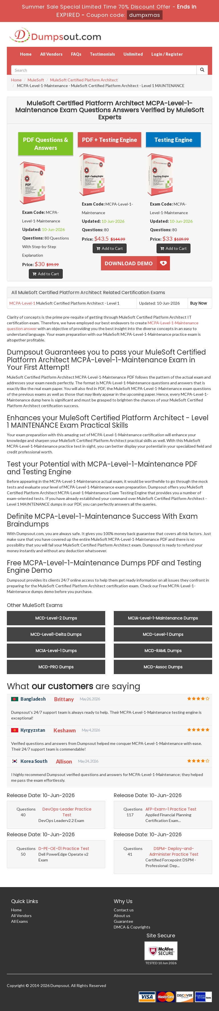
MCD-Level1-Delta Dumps (56, 634)
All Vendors (51, 54)
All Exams (19, 921)
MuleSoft (36, 79)
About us (122, 915)
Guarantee (123, 921)
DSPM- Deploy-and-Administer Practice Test (173, 851)
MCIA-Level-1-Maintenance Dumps (163, 618)
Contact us (124, 909)
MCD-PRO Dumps (56, 667)
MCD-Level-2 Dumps (56, 618)
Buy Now (198, 303)
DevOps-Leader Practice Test (67, 812)
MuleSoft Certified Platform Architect (84, 79)
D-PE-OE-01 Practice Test (63, 848)
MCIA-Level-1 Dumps (56, 651)
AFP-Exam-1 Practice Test (170, 809)
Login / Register (167, 54)
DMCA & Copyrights (132, 926)
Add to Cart (46, 273)
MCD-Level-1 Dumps (163, 634)
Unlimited (133, 54)
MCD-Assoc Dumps (163, 667)
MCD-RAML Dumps (163, 651)
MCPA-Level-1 (22, 303)
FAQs (76, 54)
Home (26, 54)
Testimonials (102, 54)
